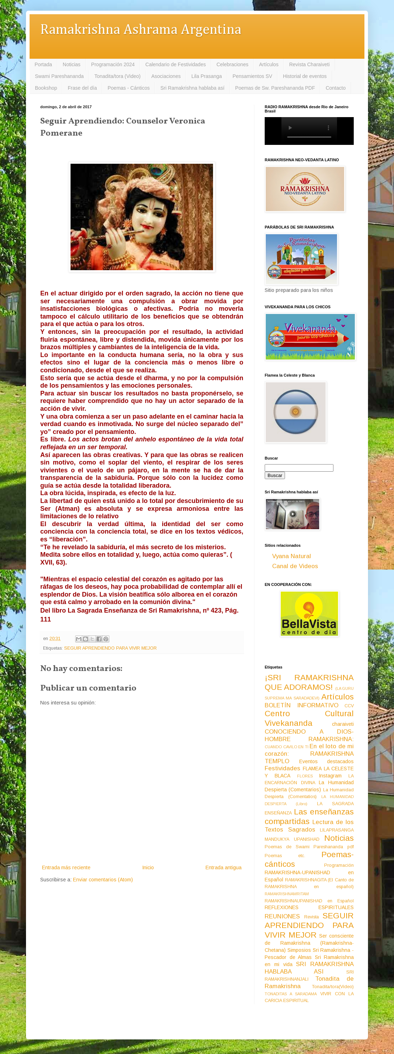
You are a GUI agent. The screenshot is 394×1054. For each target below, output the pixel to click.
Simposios (299, 950)
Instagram (330, 775)
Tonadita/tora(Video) (333, 986)
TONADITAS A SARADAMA (291, 994)
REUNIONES (282, 916)
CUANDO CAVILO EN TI (287, 747)
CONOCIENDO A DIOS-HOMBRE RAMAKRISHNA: (309, 735)
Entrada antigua (224, 867)
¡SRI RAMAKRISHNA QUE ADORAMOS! (309, 682)
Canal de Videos (295, 566)
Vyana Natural (291, 556)
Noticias (72, 64)
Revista (311, 916)
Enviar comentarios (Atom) (103, 879)
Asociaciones (166, 76)
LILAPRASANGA (337, 830)
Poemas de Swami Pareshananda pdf (309, 846)
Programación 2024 (113, 64)
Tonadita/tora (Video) (117, 76)
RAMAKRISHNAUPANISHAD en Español (309, 900)
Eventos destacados (326, 761)
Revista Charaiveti (309, 64)
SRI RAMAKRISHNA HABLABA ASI (309, 968)
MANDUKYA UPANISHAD (292, 839)
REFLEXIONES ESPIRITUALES (309, 907)
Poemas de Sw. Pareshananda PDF (275, 88)
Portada (43, 64)
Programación (339, 865)
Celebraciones (233, 64)
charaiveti (343, 724)
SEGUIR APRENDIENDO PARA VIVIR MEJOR (110, 648)
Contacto (336, 88)
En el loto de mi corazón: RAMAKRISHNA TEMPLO (309, 753)
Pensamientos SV (252, 76)
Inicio (148, 867)
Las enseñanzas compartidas (309, 816)
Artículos (268, 64)
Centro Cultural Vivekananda (309, 718)
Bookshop (46, 88)
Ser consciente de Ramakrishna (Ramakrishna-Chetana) (309, 943)
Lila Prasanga (206, 76)
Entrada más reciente (66, 867)
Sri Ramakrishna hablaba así (192, 88)
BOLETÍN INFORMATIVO (301, 705)
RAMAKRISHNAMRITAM (287, 894)
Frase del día (82, 88)
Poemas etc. (285, 855)
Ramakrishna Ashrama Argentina (140, 30)
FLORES (305, 776)
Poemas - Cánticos (129, 88)
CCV (349, 705)
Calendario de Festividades (175, 64)
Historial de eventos (305, 76)
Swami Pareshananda (59, 76)
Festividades (282, 768)
